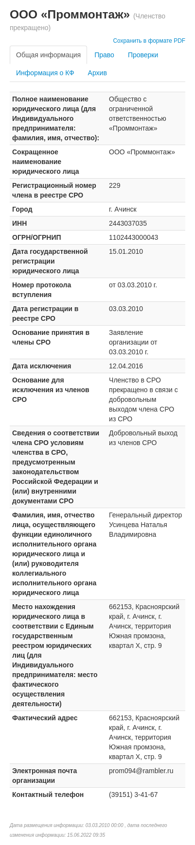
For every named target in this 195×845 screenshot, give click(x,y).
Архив (97, 73)
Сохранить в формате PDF (149, 40)
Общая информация (48, 55)
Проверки (143, 55)
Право (104, 55)
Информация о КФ (45, 73)
